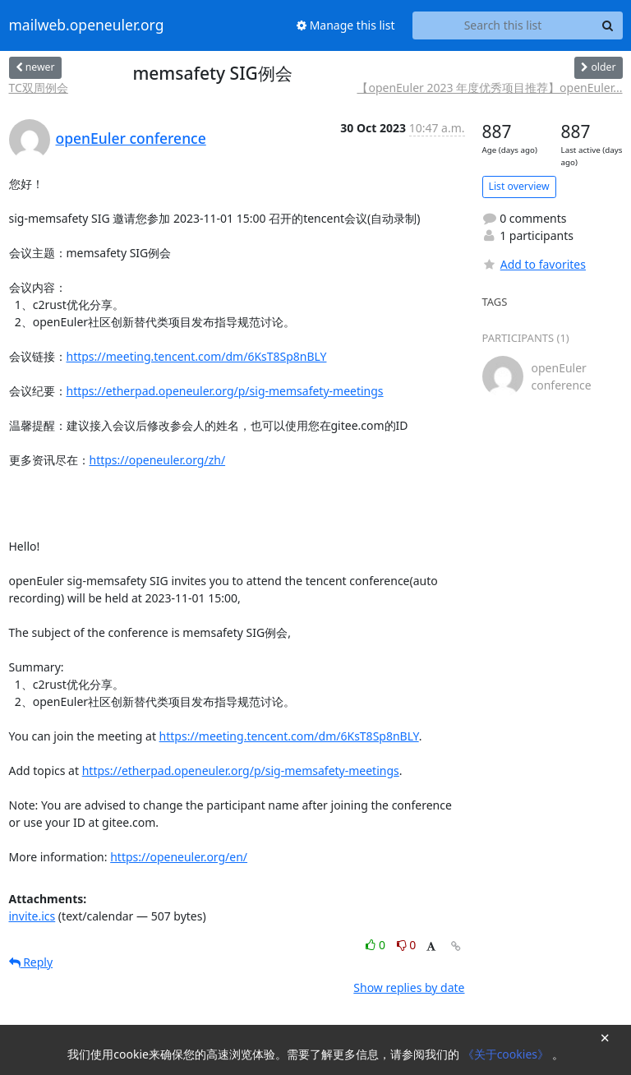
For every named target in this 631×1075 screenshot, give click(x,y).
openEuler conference (131, 138)
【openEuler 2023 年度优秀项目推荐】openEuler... (489, 87)
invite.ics (32, 916)
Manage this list (346, 25)
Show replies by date (408, 987)
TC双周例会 (38, 87)
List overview (519, 186)
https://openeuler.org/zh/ (158, 460)
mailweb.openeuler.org (86, 25)
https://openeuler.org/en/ (178, 857)
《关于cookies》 (507, 1054)
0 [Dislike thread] (407, 945)
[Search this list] (503, 25)
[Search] (608, 25)
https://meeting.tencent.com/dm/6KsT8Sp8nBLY (197, 356)
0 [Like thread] (377, 945)
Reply (31, 962)
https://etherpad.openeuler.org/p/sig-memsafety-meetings (225, 391)
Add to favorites (534, 264)
